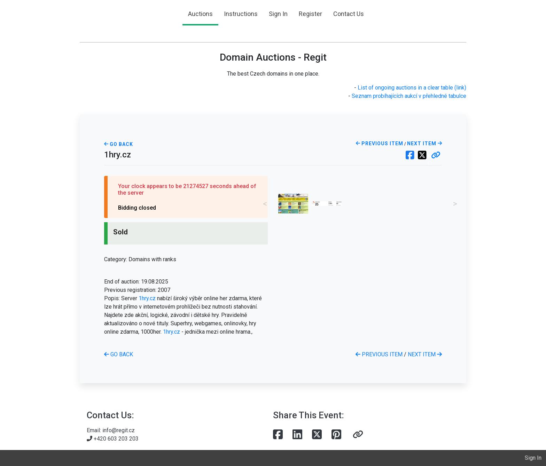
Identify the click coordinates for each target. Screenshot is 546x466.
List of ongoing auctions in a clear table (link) (412, 87)
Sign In (278, 13)
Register (310, 13)
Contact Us (348, 13)
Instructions (241, 13)
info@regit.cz (118, 430)
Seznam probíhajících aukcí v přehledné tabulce (409, 96)
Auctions (200, 13)
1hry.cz (147, 298)
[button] (436, 156)
